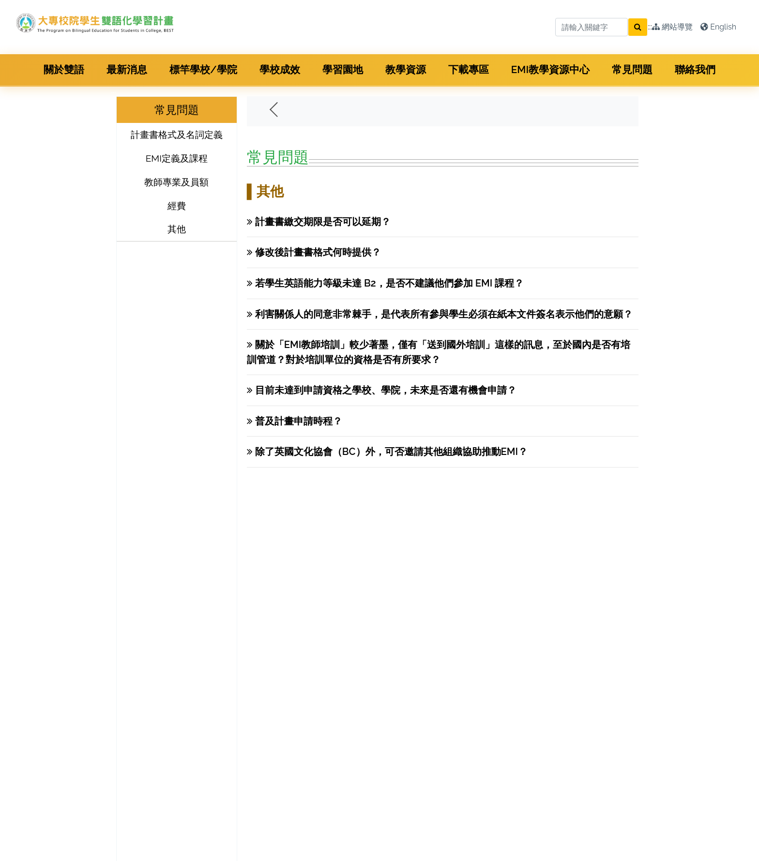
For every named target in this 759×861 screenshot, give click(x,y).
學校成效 (279, 69)
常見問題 (632, 69)
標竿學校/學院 (203, 69)
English (718, 26)
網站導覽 (672, 26)
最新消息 (126, 69)
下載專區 (468, 69)
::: (650, 26)
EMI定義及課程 (177, 158)
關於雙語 (64, 69)
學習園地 (342, 69)
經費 (176, 205)
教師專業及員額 (176, 182)
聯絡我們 (695, 69)
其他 (176, 229)
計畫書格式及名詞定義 (177, 134)
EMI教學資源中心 (550, 69)
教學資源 (405, 69)
